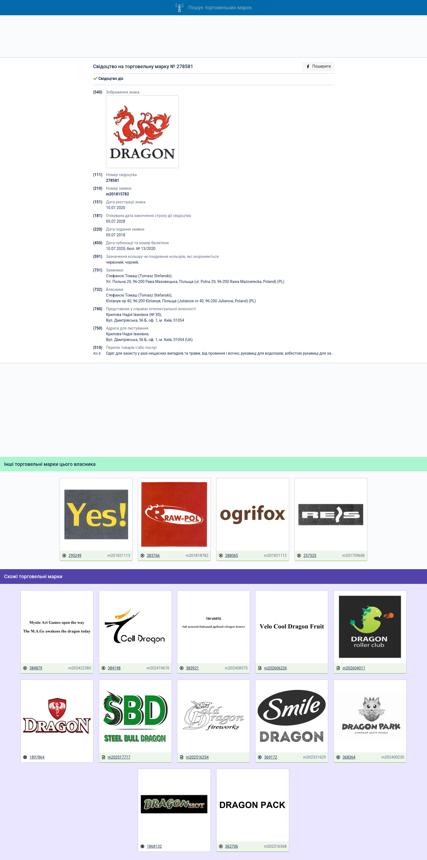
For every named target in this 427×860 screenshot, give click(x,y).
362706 (228, 846)
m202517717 (115, 757)
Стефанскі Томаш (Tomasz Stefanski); (139, 276)
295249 (71, 555)
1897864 (33, 757)
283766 (150, 555)
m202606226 (272, 668)
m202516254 (194, 757)
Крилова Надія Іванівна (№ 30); (134, 314)
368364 (345, 757)
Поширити (318, 66)
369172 (267, 757)
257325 (306, 555)
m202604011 (350, 668)
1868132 (151, 846)
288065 (228, 555)
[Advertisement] (213, 36)
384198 (111, 668)
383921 (189, 668)
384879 (32, 668)
